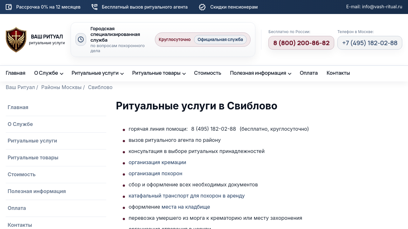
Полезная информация (258, 72)
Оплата (309, 72)
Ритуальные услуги (95, 72)
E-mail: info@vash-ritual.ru (374, 6)
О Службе (46, 72)
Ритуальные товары (156, 72)
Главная (15, 72)
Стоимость (207, 72)
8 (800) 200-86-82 (301, 42)
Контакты (338, 72)
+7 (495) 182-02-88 (370, 42)
